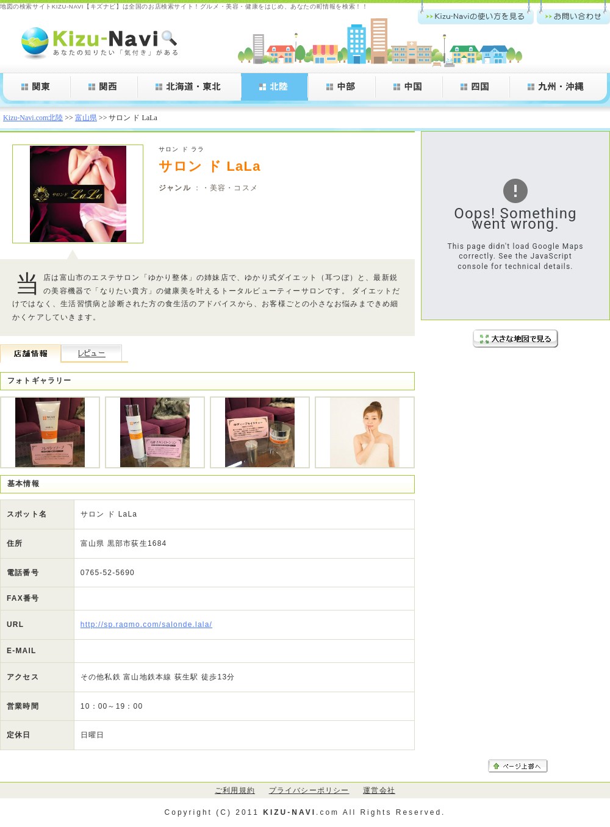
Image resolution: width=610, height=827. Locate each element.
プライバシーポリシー (309, 790)
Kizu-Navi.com (100, 42)
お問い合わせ (573, 12)
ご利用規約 (235, 790)
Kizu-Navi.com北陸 (33, 117)
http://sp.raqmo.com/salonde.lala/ (146, 624)
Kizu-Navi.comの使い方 (476, 12)
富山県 (86, 117)
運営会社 (379, 790)
